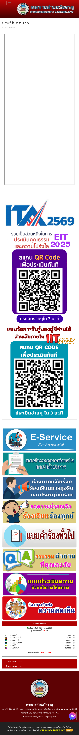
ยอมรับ (69, 730)
